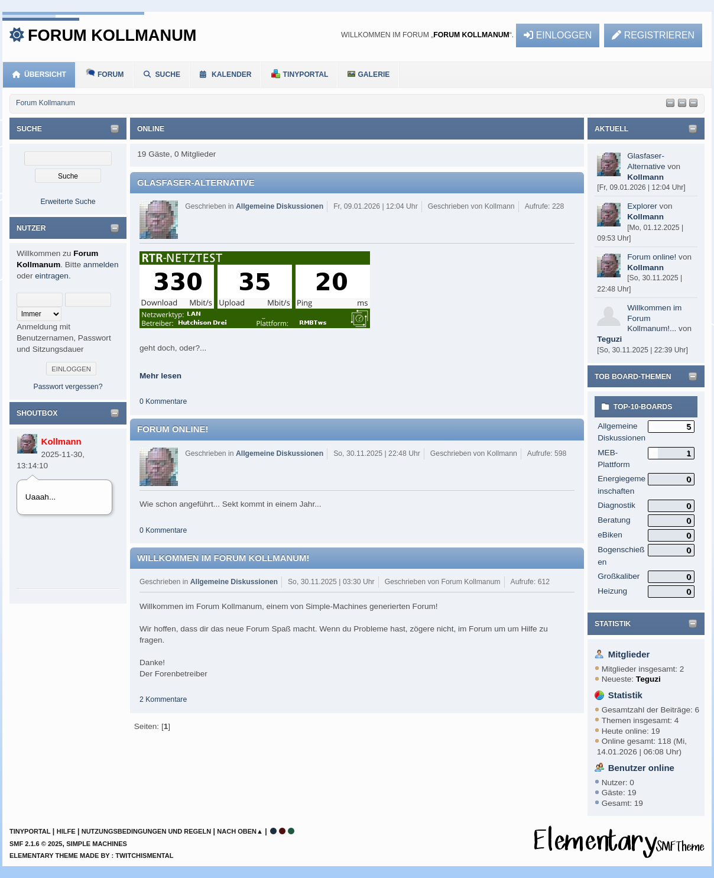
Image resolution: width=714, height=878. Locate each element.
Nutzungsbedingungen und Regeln (146, 831)
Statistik (613, 624)
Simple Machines (96, 843)
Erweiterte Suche (67, 201)
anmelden (101, 264)
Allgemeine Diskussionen (279, 206)
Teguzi (609, 339)
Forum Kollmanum (112, 35)
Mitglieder (629, 654)
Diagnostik (616, 505)
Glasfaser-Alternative (196, 182)
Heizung (612, 591)
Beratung (614, 520)
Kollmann (61, 441)
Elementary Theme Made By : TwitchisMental (91, 855)
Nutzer (31, 228)
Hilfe (66, 831)
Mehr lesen (160, 375)
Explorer (642, 206)
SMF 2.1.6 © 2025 (35, 843)
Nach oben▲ (240, 831)
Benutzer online (641, 768)
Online (150, 129)
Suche (29, 129)
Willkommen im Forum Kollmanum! (223, 558)
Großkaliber (619, 576)
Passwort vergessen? (68, 387)
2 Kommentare (163, 699)
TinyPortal (29, 831)
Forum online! (651, 256)
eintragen (52, 275)
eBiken (610, 534)
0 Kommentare (163, 401)
